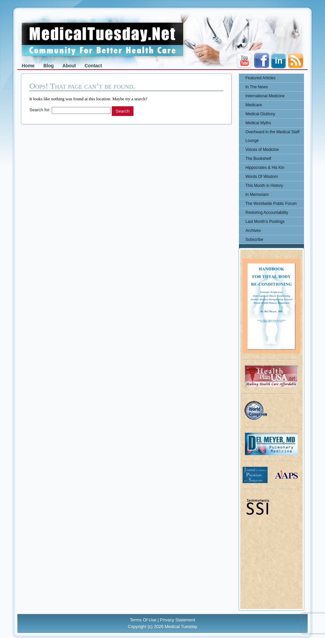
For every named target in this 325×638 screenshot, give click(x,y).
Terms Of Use (143, 619)
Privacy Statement (177, 619)
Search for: (40, 110)
